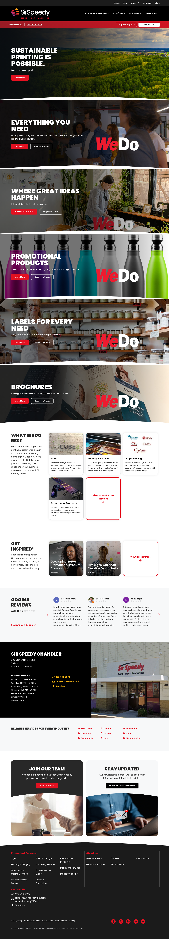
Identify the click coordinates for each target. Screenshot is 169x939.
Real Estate (86, 728)
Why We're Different (24, 211)
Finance (107, 728)
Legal (128, 733)
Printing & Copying (99, 458)
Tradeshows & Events (43, 872)
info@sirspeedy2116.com (65, 681)
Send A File (149, 24)
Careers (115, 858)
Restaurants (87, 738)
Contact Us (147, 3)
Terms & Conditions (32, 920)
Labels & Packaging (41, 881)
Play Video (19, 146)
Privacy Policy (16, 920)
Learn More (20, 77)
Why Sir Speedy (94, 858)
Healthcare (131, 728)
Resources (151, 13)
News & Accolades (96, 864)
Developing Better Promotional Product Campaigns (66, 565)
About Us (134, 13)
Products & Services (96, 13)
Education (86, 733)
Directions (58, 686)
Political (107, 733)
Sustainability (142, 858)
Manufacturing (133, 738)
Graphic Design (134, 458)
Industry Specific (69, 873)
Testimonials (117, 864)
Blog (125, 3)
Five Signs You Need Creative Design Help (103, 566)
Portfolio (118, 13)
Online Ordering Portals (19, 881)
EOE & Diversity (61, 920)
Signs (54, 458)
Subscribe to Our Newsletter (122, 785)
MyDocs (132, 3)
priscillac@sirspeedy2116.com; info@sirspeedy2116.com (28, 899)
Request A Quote (41, 146)
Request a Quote (126, 24)
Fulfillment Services (70, 867)
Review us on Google (22, 624)
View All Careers (47, 785)
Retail (106, 738)
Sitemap (72, 920)
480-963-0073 (34, 24)
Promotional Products (64, 503)
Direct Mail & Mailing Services (19, 872)
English (117, 3)
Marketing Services (45, 864)
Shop (157, 3)
